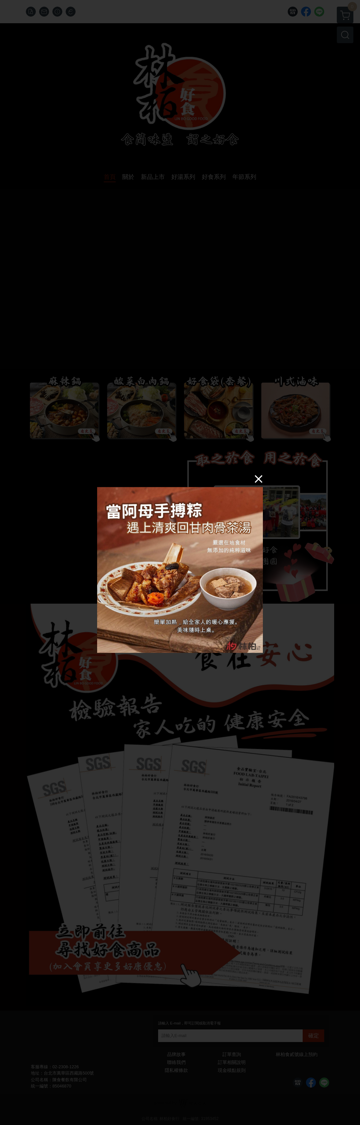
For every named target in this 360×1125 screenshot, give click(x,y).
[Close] (258, 479)
